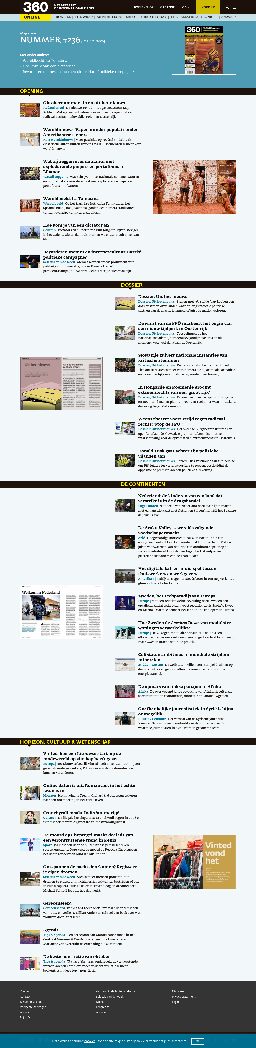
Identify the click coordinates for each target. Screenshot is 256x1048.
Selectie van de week (59, 262)
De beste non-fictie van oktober (76, 957)
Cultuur (49, 817)
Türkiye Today (160, 17)
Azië (141, 538)
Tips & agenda (54, 935)
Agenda (51, 930)
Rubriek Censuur (152, 719)
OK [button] (198, 1041)
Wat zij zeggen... (55, 176)
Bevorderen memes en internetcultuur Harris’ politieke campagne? (78, 72)
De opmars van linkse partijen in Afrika (179, 687)
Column (49, 230)
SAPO (138, 17)
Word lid (208, 7)
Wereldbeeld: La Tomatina (45, 61)
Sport (47, 845)
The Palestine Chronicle (201, 17)
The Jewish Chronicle (58, 17)
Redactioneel (53, 107)
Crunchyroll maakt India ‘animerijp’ (81, 813)
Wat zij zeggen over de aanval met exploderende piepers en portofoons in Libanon (84, 167)
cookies (89, 1041)
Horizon (49, 795)
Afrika (143, 691)
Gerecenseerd (57, 903)
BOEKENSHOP (144, 7)
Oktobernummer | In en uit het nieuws (84, 103)
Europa (144, 601)
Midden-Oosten (150, 664)
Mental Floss (117, 17)
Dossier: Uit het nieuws (162, 297)
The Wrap (92, 17)
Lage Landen (148, 506)
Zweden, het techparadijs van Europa (177, 596)
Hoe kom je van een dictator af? (49, 66)
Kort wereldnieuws (58, 139)
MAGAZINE (167, 7)
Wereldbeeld (53, 203)
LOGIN (185, 7)
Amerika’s (146, 578)
